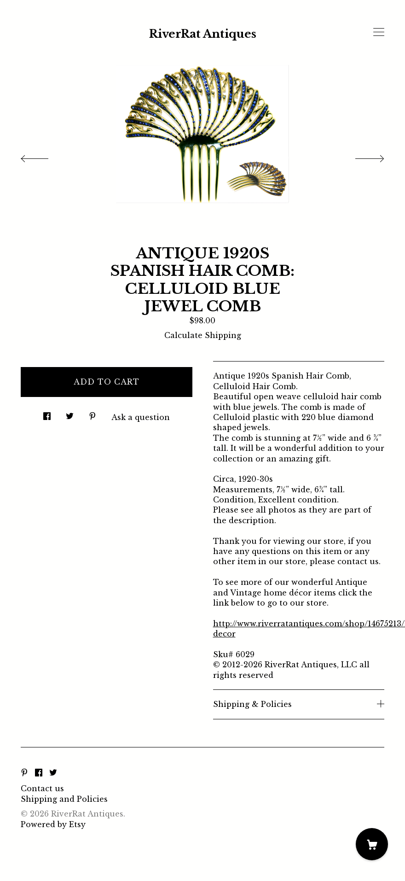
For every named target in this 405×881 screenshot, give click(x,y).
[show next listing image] (361, 156)
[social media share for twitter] (70, 414)
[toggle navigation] (378, 32)
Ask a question (140, 417)
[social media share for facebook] (47, 414)
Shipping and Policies (64, 799)
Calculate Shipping (202, 335)
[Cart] (372, 844)
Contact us (42, 788)
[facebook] (38, 773)
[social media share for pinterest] (92, 414)
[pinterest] (24, 773)
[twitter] (53, 773)
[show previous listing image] (44, 156)
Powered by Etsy (53, 824)
